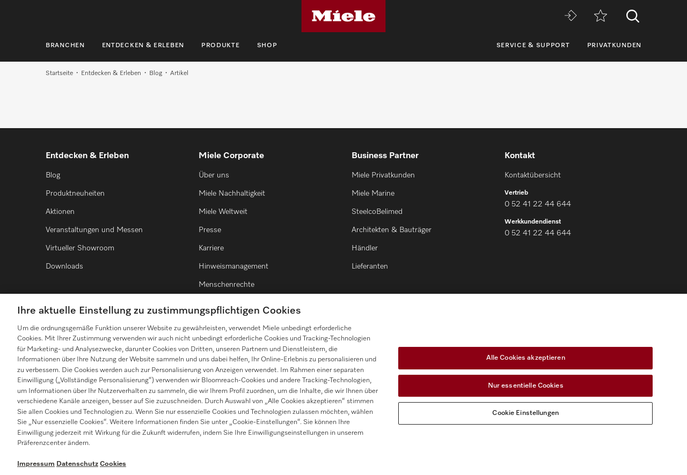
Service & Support (533, 45)
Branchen (65, 45)
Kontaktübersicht (533, 175)
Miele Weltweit (223, 212)
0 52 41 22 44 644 (538, 204)
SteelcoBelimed (377, 212)
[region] (343, 384)
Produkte (220, 45)
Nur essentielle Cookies (526, 385)
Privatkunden (614, 45)
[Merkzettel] (600, 16)
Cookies (113, 464)
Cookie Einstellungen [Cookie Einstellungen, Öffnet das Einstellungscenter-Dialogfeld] (525, 413)
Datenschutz (77, 464)
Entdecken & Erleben (143, 45)
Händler (365, 248)
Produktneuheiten (75, 193)
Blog (155, 73)
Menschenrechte (226, 284)
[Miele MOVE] (570, 16)
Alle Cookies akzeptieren (525, 357)
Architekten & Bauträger (392, 230)
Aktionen (60, 212)
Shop (267, 45)
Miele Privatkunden (383, 175)
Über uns (214, 175)
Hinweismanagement (233, 266)
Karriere (211, 248)
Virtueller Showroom (80, 248)
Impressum (36, 464)
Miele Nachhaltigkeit (232, 193)
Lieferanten (370, 266)
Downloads (64, 266)
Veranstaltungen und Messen (94, 230)
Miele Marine (373, 193)
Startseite (59, 73)
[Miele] (343, 16)
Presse (210, 230)
